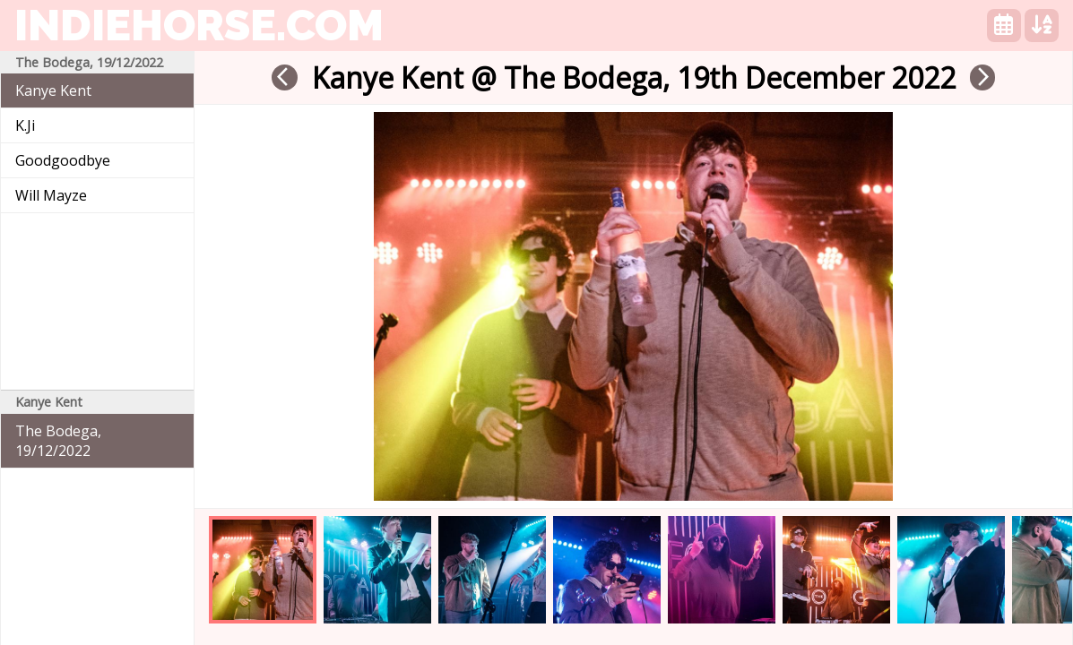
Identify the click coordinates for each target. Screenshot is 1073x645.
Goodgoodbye (62, 160)
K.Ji (25, 125)
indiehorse (199, 25)
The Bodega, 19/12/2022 (58, 440)
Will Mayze (51, 195)
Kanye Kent (53, 90)
